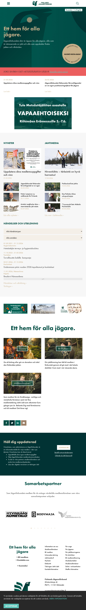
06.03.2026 (66, 198)
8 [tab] (55, 529)
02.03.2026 (66, 209)
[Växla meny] (8, 3)
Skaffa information (71, 569)
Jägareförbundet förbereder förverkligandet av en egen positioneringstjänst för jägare (63, 84)
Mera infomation (58, 598)
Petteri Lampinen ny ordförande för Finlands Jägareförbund (29, 196)
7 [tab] (52, 529)
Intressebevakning (51, 555)
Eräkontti (48, 563)
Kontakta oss (22, 560)
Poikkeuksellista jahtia (70, 183)
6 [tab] (48, 529)
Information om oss (51, 546)
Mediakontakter (71, 561)
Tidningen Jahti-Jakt (52, 566)
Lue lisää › (7, 91)
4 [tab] (42, 529)
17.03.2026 (49, 178)
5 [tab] (45, 529)
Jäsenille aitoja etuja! (59, 71)
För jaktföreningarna (72, 552)
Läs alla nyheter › (11, 215)
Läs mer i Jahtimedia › (54, 215)
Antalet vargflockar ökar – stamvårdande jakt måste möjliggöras (30, 206)
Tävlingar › (8, 286)
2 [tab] (35, 529)
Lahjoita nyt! (72, 46)
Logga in (64, 447)
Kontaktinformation (51, 569)
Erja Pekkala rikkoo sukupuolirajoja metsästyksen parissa (69, 196)
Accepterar (11, 606)
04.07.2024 (25, 209)
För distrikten (70, 555)
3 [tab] (38, 529)
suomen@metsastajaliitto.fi (55, 590)
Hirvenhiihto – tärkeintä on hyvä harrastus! (62, 173)
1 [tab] (32, 529)
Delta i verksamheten (72, 566)
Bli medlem (49, 552)
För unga (68, 546)
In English (77, 10)
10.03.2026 (66, 186)
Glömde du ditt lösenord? (63, 455)
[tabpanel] (17, 514)
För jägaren (69, 549)
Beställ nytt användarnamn (64, 452)
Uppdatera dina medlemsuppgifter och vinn (21, 83)
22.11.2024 (25, 198)
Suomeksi (69, 10)
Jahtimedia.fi (49, 558)
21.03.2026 (8, 80)
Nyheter (48, 561)
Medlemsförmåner (51, 549)
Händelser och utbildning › (15, 283)
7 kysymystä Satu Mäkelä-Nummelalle (71, 205)
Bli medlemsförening (72, 558)
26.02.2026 (49, 80)
